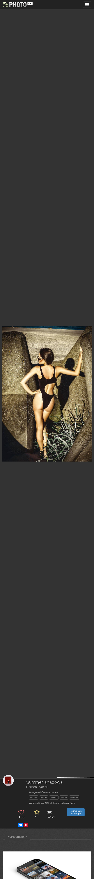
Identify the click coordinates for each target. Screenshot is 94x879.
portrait (43, 797)
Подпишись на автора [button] (75, 812)
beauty (64, 797)
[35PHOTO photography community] (17, 4)
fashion (53, 797)
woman (33, 797)
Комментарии (17, 836)
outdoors (74, 797)
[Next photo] (90, 383)
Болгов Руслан (37, 787)
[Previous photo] (3, 383)
